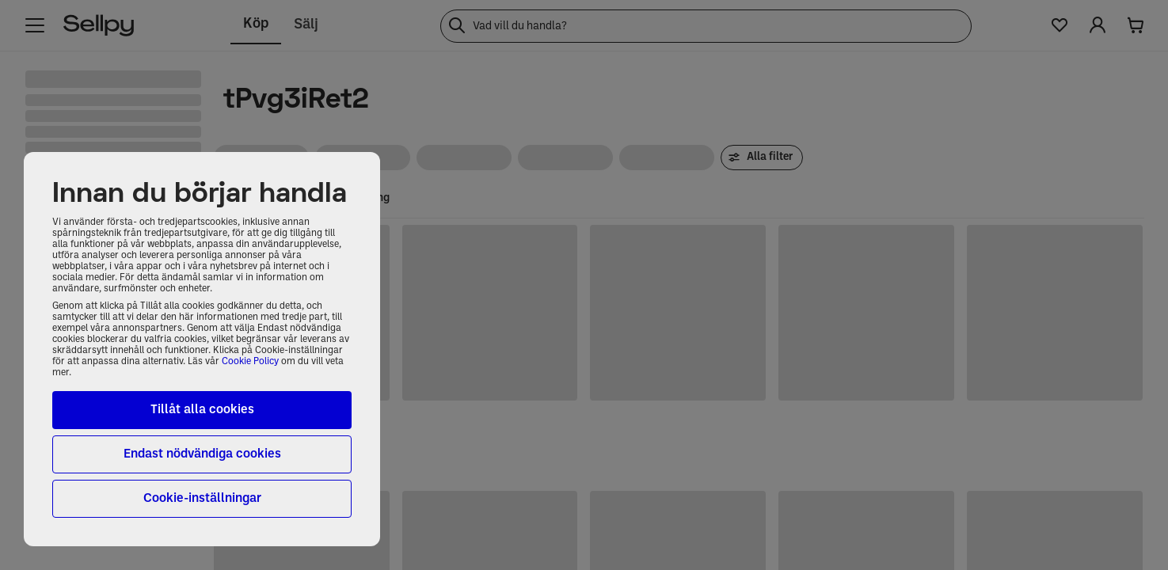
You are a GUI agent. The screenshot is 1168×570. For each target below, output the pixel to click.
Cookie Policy (250, 362)
